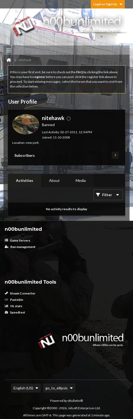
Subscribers (24, 155)
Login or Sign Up (107, 4)
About (54, 180)
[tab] (24, 180)
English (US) (26, 388)
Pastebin (14, 300)
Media (81, 180)
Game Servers (17, 240)
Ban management (20, 247)
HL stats (13, 306)
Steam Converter (20, 293)
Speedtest (15, 312)
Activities (24, 180)
